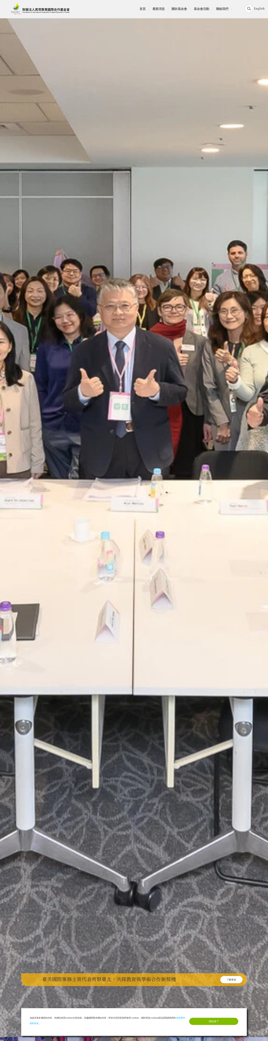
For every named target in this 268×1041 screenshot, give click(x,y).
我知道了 (214, 1021)
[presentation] (9, 527)
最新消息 (158, 9)
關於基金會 (179, 9)
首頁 (142, 9)
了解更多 (231, 979)
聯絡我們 (222, 9)
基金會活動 (201, 9)
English (259, 8)
